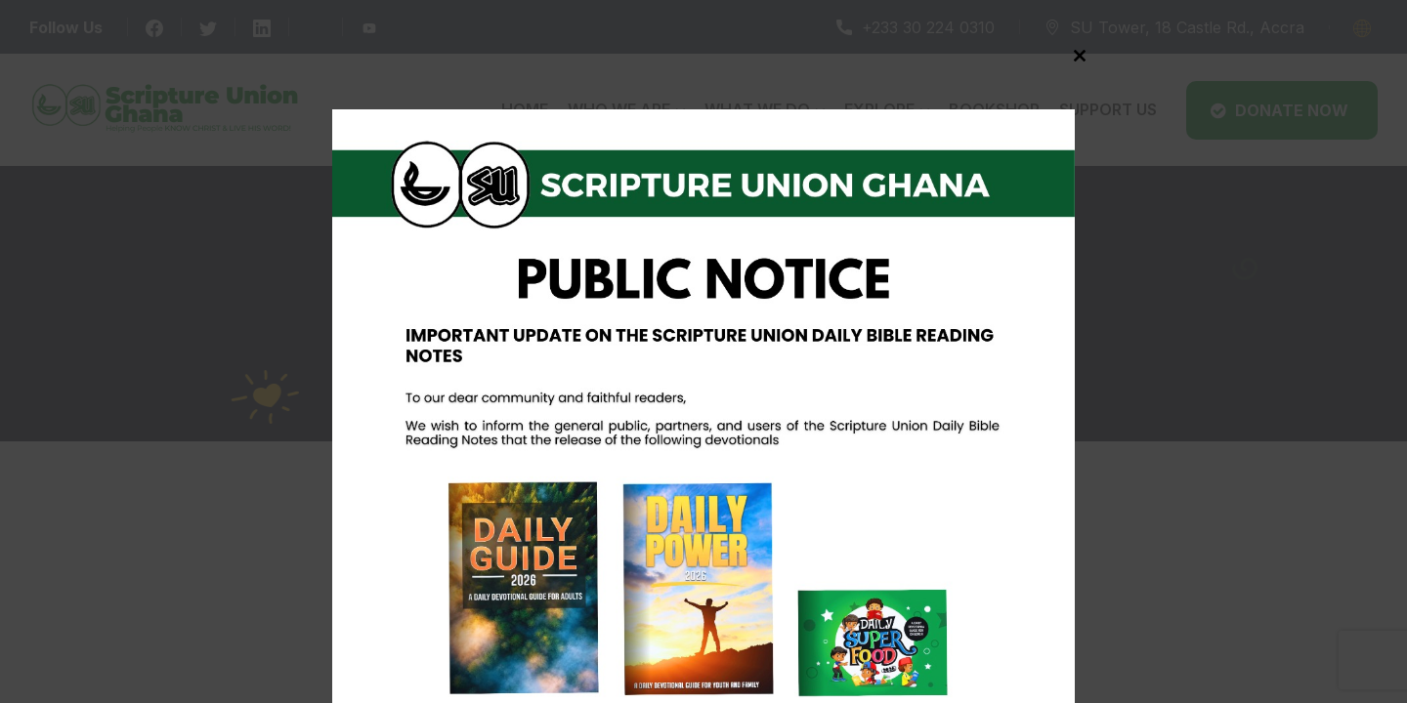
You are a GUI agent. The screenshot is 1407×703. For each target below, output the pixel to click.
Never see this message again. (703, 683)
